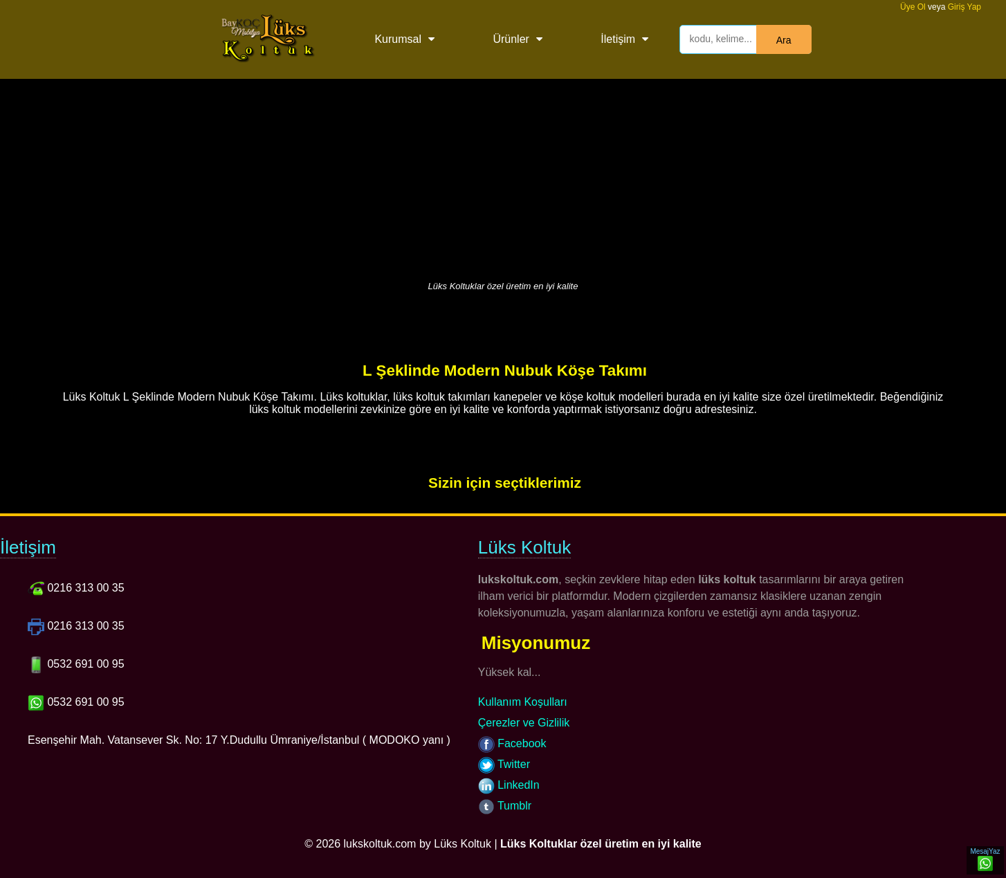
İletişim (618, 39)
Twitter (504, 764)
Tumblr (504, 806)
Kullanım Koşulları (522, 702)
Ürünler (511, 39)
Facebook (512, 743)
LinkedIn (509, 785)
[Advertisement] (503, 176)
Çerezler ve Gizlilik (523, 723)
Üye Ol (913, 7)
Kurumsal (397, 39)
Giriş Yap (964, 7)
